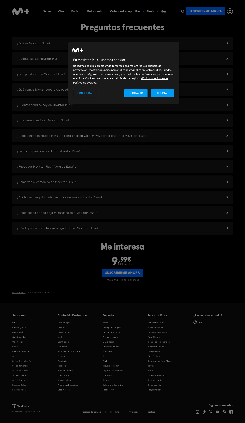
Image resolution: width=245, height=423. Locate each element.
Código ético (154, 351)
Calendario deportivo (125, 11)
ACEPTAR (163, 93)
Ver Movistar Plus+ (156, 322)
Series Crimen (18, 380)
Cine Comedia (19, 337)
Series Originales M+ (21, 361)
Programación (154, 390)
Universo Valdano (111, 346)
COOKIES (151, 412)
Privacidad (133, 412)
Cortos (15, 346)
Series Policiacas (20, 370)
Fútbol (75, 11)
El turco (61, 356)
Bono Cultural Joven (157, 332)
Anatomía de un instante (69, 351)
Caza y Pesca (64, 390)
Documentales (19, 385)
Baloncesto (95, 11)
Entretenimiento (20, 390)
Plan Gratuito (154, 356)
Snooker (107, 380)
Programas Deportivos (68, 385)
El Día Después (110, 342)
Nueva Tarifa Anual (157, 375)
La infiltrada (63, 342)
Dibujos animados (66, 380)
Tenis (150, 11)
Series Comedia (19, 375)
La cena (61, 327)
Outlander (62, 346)
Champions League (112, 327)
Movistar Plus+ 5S (156, 346)
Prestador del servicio (91, 412)
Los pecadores (64, 332)
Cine (61, 11)
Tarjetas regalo (155, 380)
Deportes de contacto (113, 370)
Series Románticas (20, 366)
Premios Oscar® (65, 370)
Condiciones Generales (159, 342)
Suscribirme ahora (205, 11)
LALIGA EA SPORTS (111, 332)
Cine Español (18, 332)
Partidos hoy (108, 390)
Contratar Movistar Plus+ (159, 361)
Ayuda (198, 322)
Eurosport (107, 375)
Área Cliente (154, 337)
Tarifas (151, 366)
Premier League (110, 337)
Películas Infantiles (21, 351)
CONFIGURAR (85, 93)
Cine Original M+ (20, 327)
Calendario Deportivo (113, 385)
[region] (123, 73)
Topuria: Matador (111, 366)
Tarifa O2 (152, 370)
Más (163, 11)
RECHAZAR (136, 93)
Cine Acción (17, 342)
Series (47, 11)
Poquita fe (62, 361)
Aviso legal (115, 412)
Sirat (60, 337)
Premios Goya (64, 375)
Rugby (105, 361)
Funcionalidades (155, 327)
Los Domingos (64, 322)
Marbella (62, 366)
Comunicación (154, 385)
